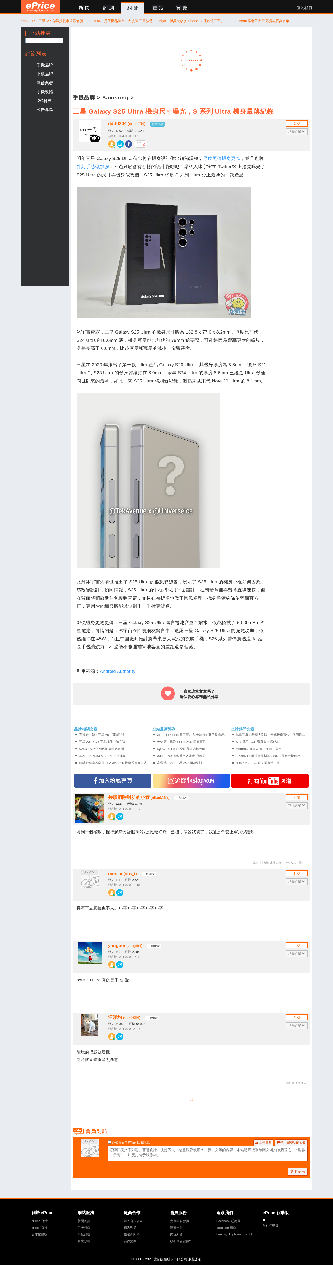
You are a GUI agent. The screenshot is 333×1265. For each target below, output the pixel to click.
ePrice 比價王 (40, 6)
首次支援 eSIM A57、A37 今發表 (102, 756)
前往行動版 (270, 1225)
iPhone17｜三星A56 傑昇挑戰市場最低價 (52, 21)
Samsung (115, 97)
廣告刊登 (130, 1228)
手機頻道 (84, 1228)
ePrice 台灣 (40, 1221)
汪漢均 (124, 1017)
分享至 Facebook (128, 144)
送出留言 (297, 1172)
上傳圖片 (263, 1142)
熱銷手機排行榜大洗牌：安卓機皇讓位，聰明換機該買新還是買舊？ (272, 735)
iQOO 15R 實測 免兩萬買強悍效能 (181, 749)
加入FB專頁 (112, 781)
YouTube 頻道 (226, 1228)
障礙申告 (176, 1228)
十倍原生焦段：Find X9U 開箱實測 (181, 742)
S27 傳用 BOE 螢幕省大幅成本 (257, 742)
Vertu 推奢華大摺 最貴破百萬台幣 (264, 21)
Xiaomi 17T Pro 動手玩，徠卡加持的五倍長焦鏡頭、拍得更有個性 (193, 735)
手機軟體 (45, 91)
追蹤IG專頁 (191, 781)
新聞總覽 (84, 1221)
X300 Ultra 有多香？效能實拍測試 (181, 756)
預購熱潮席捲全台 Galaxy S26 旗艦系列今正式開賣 (115, 763)
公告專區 (45, 109)
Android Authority (117, 671)
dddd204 (126, 123)
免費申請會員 (179, 1221)
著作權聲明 (39, 1234)
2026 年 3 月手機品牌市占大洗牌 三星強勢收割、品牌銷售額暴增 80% (123, 21)
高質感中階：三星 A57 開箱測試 (101, 735)
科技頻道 (84, 1241)
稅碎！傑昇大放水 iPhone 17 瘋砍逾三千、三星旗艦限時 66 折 (193, 21)
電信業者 (45, 82)
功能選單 (296, 132)
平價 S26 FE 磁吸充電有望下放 (258, 763)
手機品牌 (45, 65)
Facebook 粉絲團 (228, 1221)
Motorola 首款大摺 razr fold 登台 (259, 749)
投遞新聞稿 (132, 1234)
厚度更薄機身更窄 (221, 158)
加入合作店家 (133, 1221)
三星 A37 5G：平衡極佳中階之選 (102, 742)
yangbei (125, 945)
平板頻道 (84, 1234)
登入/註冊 (304, 8)
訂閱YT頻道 (270, 781)
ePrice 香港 (40, 1228)
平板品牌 (45, 74)
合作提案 (130, 1241)
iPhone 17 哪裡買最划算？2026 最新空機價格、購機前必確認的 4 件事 (272, 756)
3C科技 (44, 100)
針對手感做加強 (93, 166)
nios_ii (122, 873)
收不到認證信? (180, 1241)
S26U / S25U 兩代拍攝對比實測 (101, 749)
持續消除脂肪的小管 (139, 797)
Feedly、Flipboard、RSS (234, 1234)
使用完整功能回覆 (291, 1142)
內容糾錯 (176, 1234)
